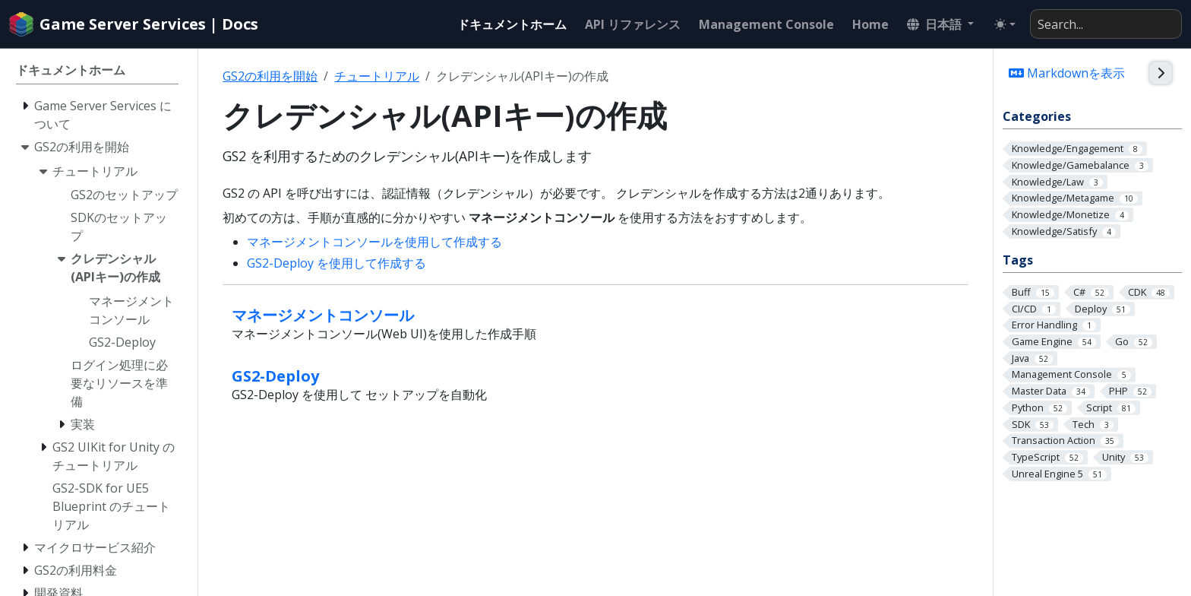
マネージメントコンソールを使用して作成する (374, 241)
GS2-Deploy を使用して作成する (336, 263)
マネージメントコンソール (323, 315)
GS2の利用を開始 (270, 76)
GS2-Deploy (275, 376)
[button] (940, 24)
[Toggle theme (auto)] (1005, 24)
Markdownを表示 (1067, 73)
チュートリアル (376, 76)
